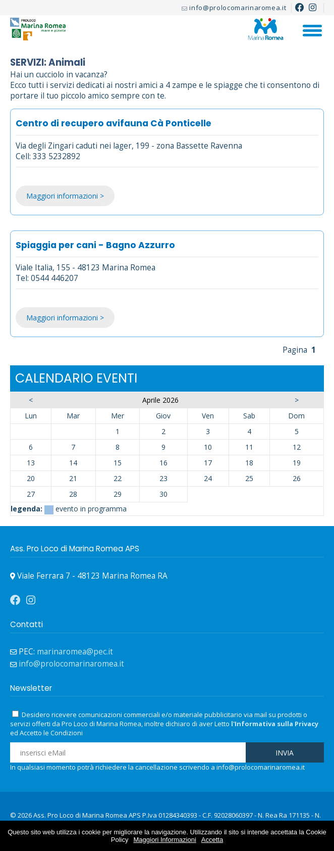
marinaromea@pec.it (75, 651)
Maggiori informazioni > (65, 196)
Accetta (212, 839)
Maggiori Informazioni (165, 839)
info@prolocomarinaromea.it (237, 7)
